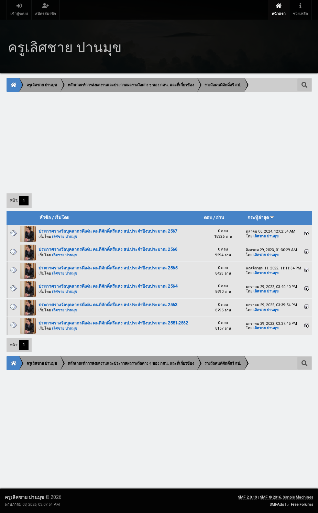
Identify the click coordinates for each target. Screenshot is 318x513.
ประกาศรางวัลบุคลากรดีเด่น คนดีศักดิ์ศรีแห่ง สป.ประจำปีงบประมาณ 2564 (108, 286)
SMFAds (277, 504)
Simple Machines (298, 497)
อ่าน (220, 217)
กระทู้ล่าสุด (261, 217)
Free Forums (302, 504)
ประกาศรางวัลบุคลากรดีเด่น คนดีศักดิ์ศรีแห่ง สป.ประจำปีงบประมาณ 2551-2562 (113, 322)
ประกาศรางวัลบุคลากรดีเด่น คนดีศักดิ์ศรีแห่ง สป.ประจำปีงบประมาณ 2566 (108, 249)
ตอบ (208, 217)
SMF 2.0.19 (247, 497)
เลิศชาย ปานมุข (64, 236)
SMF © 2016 (270, 497)
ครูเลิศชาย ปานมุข (25, 497)
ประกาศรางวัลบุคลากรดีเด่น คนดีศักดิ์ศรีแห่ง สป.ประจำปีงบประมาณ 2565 (108, 267)
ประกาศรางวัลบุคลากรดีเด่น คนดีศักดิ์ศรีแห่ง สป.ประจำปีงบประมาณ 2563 (108, 304)
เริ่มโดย (62, 217)
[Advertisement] (159, 142)
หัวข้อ (45, 217)
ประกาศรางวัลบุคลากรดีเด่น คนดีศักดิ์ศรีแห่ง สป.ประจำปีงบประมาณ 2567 (108, 231)
